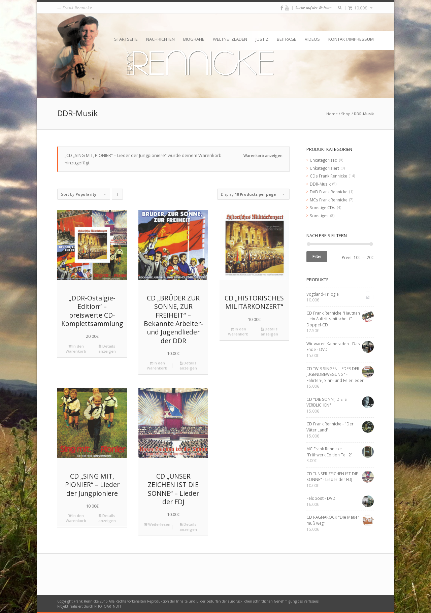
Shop (346, 113)
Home (332, 113)
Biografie (193, 39)
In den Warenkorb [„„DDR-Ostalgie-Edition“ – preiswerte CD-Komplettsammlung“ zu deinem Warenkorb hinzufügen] (76, 349)
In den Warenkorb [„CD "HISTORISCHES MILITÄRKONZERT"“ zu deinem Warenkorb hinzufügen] (238, 331)
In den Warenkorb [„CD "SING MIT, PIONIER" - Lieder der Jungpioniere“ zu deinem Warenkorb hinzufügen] (76, 518)
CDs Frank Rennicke (328, 176)
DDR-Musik (320, 184)
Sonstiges (319, 215)
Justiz (262, 39)
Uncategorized (323, 160)
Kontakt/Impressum (351, 39)
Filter (316, 256)
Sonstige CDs (322, 207)
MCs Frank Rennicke (328, 199)
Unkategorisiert (324, 168)
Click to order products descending (117, 196)
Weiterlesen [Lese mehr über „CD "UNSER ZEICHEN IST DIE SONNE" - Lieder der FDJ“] (157, 524)
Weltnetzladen (230, 39)
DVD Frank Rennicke (328, 191)
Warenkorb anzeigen (263, 155)
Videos (312, 39)
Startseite (126, 39)
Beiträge (286, 39)
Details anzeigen (107, 349)
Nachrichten (160, 39)
